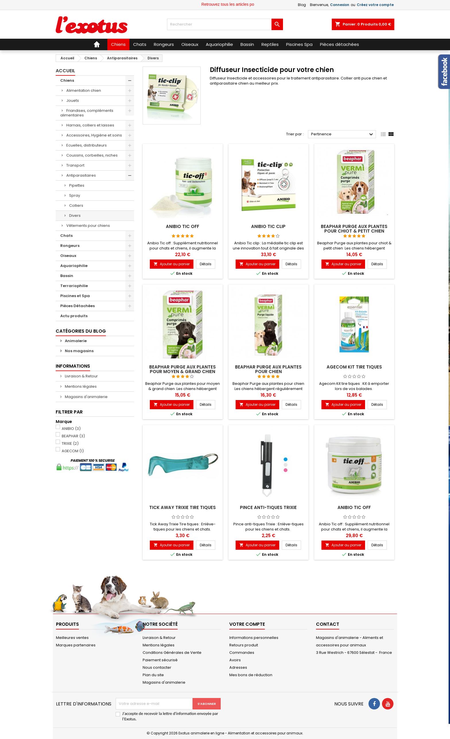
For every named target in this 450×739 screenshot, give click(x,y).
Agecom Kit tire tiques (354, 367)
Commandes (241, 652)
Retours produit (243, 645)
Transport (75, 165)
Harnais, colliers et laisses (90, 125)
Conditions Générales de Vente (172, 652)
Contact (327, 624)
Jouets (72, 100)
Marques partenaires (76, 645)
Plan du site (153, 675)
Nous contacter (157, 667)
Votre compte (247, 624)
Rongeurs (69, 245)
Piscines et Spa (75, 296)
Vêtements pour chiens (88, 225)
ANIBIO (71, 428)
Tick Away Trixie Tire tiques (182, 507)
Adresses (238, 667)
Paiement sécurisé (160, 660)
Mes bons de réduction (250, 675)
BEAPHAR (73, 436)
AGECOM (73, 451)
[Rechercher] (225, 24)
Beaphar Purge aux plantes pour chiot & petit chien (354, 228)
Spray (74, 195)
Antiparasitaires (81, 175)
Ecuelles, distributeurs (86, 145)
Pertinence (343, 134)
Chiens (67, 80)
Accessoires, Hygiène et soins (94, 135)
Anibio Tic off (182, 226)
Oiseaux (68, 255)
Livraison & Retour (81, 376)
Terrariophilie (74, 285)
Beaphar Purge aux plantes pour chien (268, 369)
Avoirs (235, 660)
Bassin (66, 275)
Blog (302, 4)
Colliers (76, 205)
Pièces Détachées (77, 306)
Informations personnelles (253, 637)
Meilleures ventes (72, 637)
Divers (75, 215)
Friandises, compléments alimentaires (86, 113)
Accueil (65, 70)
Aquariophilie (74, 265)
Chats (66, 235)
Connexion (339, 4)
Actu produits (74, 316)
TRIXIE (70, 443)
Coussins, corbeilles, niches (92, 155)
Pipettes (76, 185)
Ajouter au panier (172, 264)
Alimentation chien (83, 90)
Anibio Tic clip (268, 226)
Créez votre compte (375, 4)
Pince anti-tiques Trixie (268, 507)
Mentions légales (80, 386)
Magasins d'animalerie (86, 396)
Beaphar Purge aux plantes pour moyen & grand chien (182, 369)
